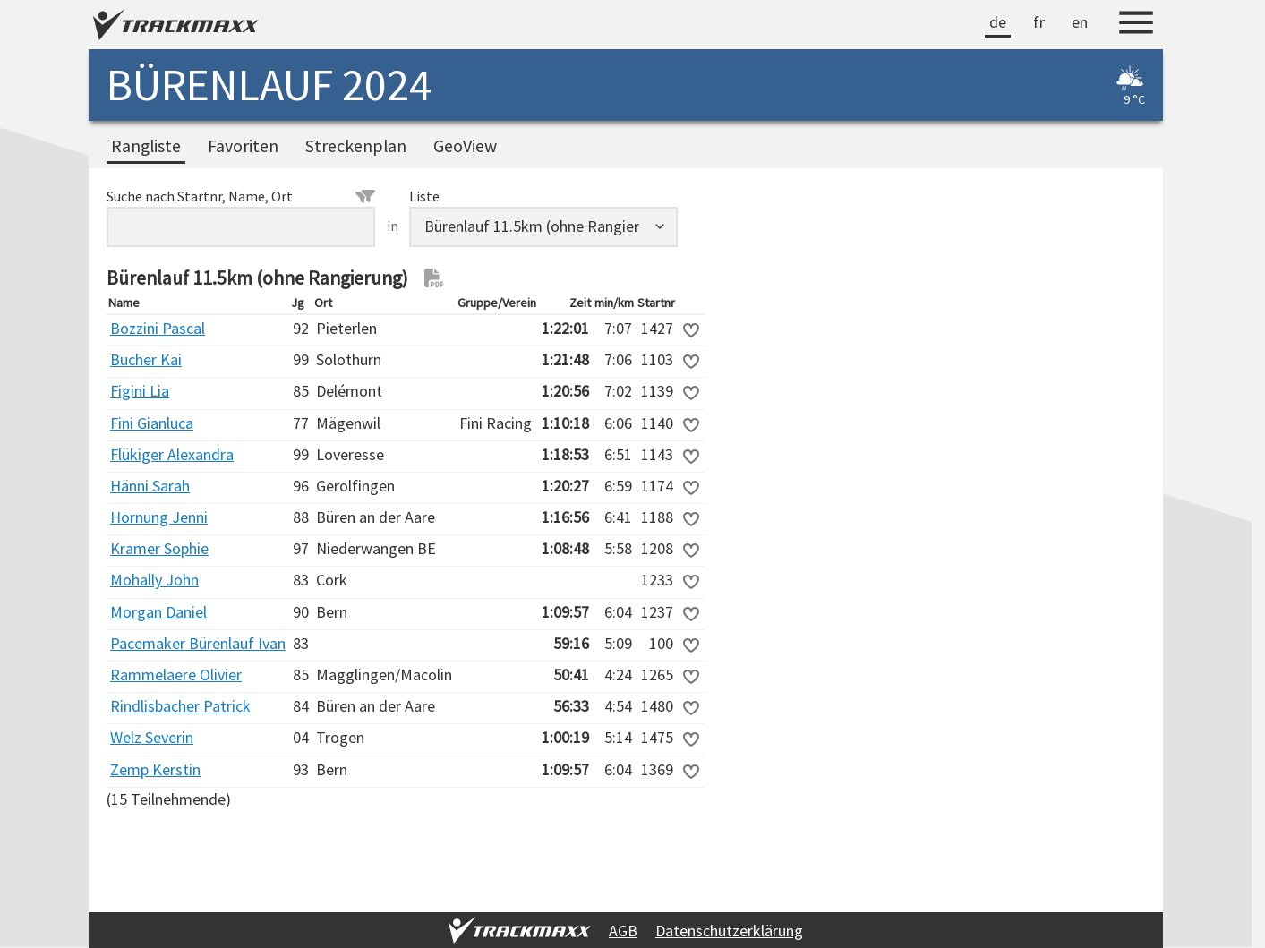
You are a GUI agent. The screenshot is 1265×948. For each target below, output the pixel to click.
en (1080, 22)
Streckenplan (355, 146)
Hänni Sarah (150, 485)
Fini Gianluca (151, 423)
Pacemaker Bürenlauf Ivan (198, 643)
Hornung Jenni (159, 517)
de (997, 22)
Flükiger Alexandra (172, 454)
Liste (424, 196)
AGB (623, 930)
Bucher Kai (146, 359)
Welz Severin (151, 737)
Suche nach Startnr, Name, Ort (241, 196)
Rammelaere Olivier (176, 674)
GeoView (465, 146)
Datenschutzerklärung (729, 930)
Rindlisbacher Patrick (180, 706)
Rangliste (146, 146)
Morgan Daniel (158, 612)
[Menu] (1136, 25)
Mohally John (154, 579)
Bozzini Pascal (157, 328)
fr (1039, 22)
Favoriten (243, 146)
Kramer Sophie (159, 548)
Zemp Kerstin (155, 769)
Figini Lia (139, 390)
